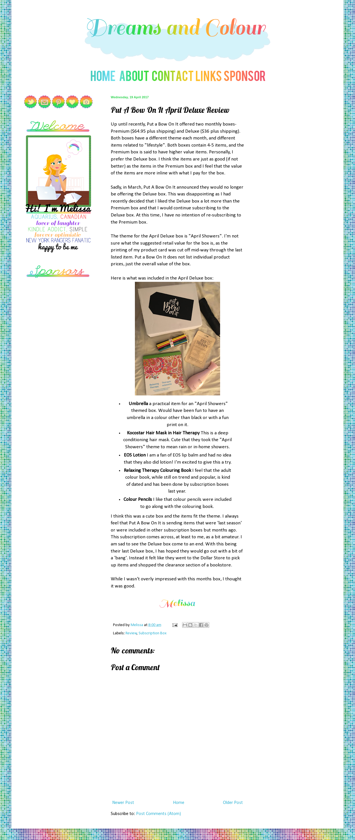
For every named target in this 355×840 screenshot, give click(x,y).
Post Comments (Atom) (158, 814)
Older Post (233, 803)
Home (178, 803)
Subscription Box (152, 633)
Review (131, 633)
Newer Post (123, 803)
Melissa (137, 625)
